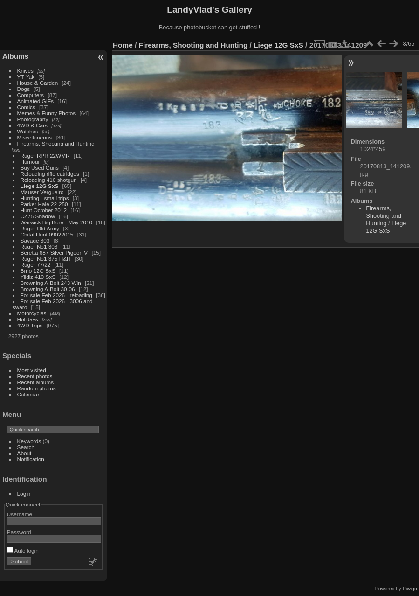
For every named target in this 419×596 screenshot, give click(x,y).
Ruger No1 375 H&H (46, 259)
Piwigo (410, 588)
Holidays (27, 319)
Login (24, 494)
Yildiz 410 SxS (38, 277)
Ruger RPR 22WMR (45, 155)
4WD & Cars (32, 125)
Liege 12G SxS (40, 186)
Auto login (23, 550)
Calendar (28, 394)
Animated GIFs (35, 101)
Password (19, 532)
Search (25, 447)
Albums (15, 56)
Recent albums (35, 382)
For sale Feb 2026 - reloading (56, 295)
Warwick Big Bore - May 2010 (57, 222)
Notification (30, 459)
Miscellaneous (34, 137)
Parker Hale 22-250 (44, 204)
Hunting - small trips (45, 198)
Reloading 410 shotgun (49, 180)
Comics (26, 107)
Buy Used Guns (40, 168)
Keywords (29, 441)
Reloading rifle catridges (50, 174)
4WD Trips (30, 325)
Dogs (23, 89)
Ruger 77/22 (36, 265)
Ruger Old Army (40, 228)
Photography (32, 119)
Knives (25, 71)
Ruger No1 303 (39, 246)
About (24, 453)
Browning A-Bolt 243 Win (51, 283)
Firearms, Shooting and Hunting (56, 143)
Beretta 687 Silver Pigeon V (54, 252)
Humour (30, 162)
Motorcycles (32, 313)
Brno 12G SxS (38, 271)
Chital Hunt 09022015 (47, 234)
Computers (30, 95)
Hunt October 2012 (44, 210)
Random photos (36, 388)
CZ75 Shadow (38, 216)
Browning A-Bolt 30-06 (48, 289)
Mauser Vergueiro (42, 192)
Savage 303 (35, 240)
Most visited (31, 370)
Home (123, 45)
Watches (27, 131)
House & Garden (37, 83)
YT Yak (25, 77)
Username (19, 514)
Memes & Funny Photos (46, 113)
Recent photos (35, 376)
